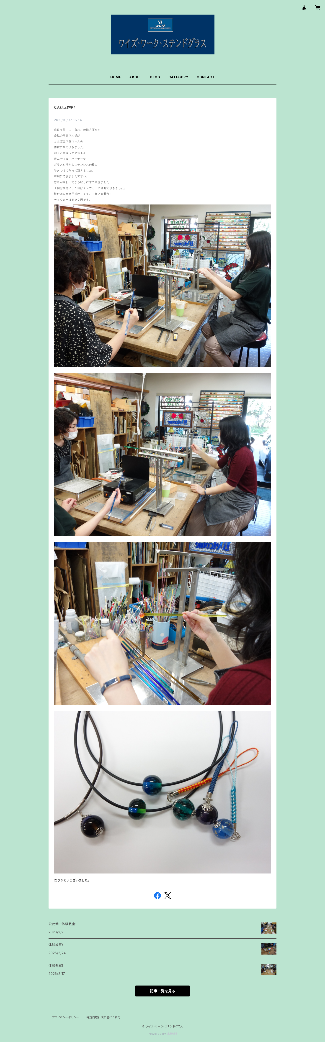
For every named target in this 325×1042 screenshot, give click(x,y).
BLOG (155, 77)
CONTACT (206, 77)
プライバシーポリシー (65, 1017)
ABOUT (135, 77)
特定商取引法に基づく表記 (103, 1017)
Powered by (162, 1033)
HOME (115, 77)
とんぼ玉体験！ (64, 107)
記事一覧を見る (162, 991)
